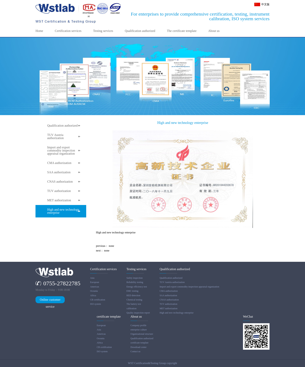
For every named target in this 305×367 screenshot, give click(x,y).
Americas (94, 286)
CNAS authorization (60, 181)
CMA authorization (59, 163)
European (94, 282)
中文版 (265, 4)
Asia (92, 278)
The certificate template (182, 30)
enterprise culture (138, 329)
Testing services (103, 30)
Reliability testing (134, 282)
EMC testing (132, 291)
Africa (93, 295)
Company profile (138, 325)
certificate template (139, 342)
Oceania (94, 291)
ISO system (95, 304)
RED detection (133, 295)
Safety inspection (134, 278)
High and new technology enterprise (63, 211)
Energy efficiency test (136, 286)
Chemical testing (134, 299)
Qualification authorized (140, 30)
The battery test (133, 304)
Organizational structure (141, 334)
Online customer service (50, 300)
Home (39, 30)
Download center (138, 347)
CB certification (97, 299)
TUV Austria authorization (55, 136)
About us (214, 30)
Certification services (68, 30)
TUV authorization (59, 191)
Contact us (135, 351)
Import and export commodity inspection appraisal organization (61, 150)
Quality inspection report (138, 312)
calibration (131, 308)
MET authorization (59, 200)
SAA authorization (59, 172)
